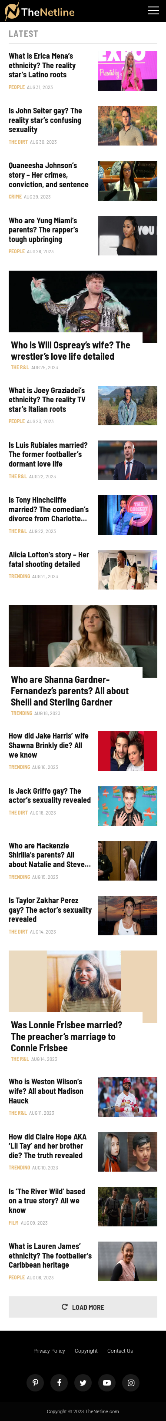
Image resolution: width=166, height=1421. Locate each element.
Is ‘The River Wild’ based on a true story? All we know (47, 1201)
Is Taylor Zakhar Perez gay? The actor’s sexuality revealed (50, 910)
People (17, 87)
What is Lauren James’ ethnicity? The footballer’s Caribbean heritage (50, 1255)
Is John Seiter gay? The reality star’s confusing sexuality (45, 120)
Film (14, 1222)
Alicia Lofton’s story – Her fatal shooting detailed (49, 559)
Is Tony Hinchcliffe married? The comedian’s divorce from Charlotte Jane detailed (49, 509)
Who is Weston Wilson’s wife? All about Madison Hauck (46, 1091)
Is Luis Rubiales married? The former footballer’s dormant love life (48, 454)
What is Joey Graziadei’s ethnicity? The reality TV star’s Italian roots (47, 400)
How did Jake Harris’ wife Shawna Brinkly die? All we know (49, 745)
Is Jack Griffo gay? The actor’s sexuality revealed (50, 795)
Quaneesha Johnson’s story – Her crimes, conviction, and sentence (49, 175)
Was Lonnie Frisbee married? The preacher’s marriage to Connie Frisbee (67, 1036)
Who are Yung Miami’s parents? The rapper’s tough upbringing (43, 230)
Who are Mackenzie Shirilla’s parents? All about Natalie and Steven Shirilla (49, 855)
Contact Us (120, 1351)
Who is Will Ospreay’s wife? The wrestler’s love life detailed (70, 350)
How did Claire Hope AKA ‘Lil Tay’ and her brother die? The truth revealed (47, 1146)
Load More (88, 1307)
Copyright (86, 1351)
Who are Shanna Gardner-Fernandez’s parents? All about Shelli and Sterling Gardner (70, 690)
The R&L (20, 367)
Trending (19, 576)
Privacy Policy (49, 1351)
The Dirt (18, 142)
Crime (15, 196)
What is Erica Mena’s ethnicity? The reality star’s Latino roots (42, 65)
